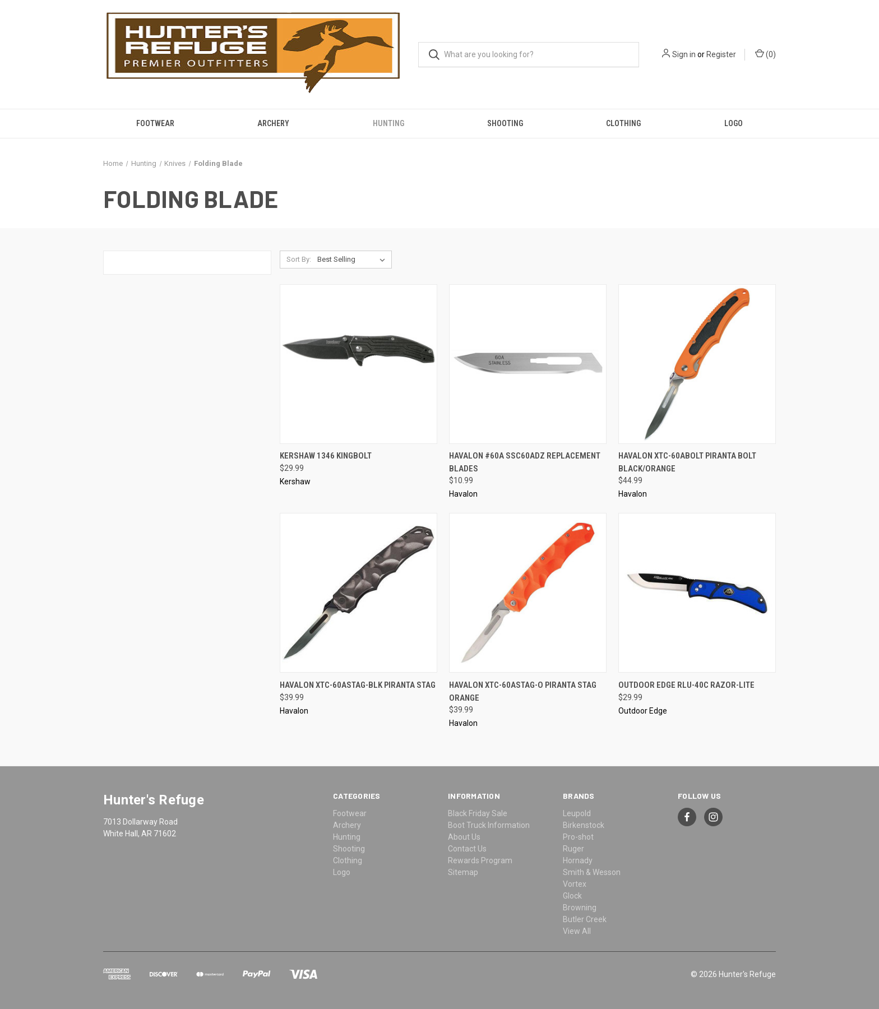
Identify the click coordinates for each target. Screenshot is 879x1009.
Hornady (578, 860)
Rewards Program (480, 860)
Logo (733, 123)
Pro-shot (578, 836)
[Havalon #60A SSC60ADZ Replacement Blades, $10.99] (527, 364)
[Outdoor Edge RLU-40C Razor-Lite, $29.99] (697, 592)
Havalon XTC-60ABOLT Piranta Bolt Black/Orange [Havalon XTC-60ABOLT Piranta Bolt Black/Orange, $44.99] (687, 462)
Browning (579, 907)
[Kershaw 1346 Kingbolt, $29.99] (358, 364)
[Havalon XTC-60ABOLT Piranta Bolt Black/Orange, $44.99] (697, 364)
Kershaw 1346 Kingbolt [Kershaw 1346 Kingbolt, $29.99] (326, 456)
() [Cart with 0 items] (765, 54)
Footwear (155, 123)
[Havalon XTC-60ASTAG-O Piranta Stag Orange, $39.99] (527, 592)
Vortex (574, 884)
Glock (572, 895)
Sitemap (463, 872)
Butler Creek (585, 919)
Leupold (577, 813)
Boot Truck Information (489, 825)
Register (721, 54)
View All (577, 931)
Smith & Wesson (592, 872)
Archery (273, 123)
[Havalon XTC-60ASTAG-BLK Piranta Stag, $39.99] (358, 592)
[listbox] (353, 259)
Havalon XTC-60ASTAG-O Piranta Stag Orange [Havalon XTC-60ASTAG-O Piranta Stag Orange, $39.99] (522, 691)
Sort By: (298, 259)
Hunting (388, 123)
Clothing (623, 123)
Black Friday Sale (477, 813)
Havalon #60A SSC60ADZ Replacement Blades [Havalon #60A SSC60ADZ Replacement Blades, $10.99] (524, 462)
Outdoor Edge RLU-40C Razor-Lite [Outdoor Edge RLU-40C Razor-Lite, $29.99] (686, 685)
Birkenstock (583, 825)
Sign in (684, 54)
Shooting (505, 123)
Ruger (573, 848)
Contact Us (467, 848)
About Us (464, 836)
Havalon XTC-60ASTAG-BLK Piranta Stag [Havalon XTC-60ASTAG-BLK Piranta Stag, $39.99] (358, 685)
